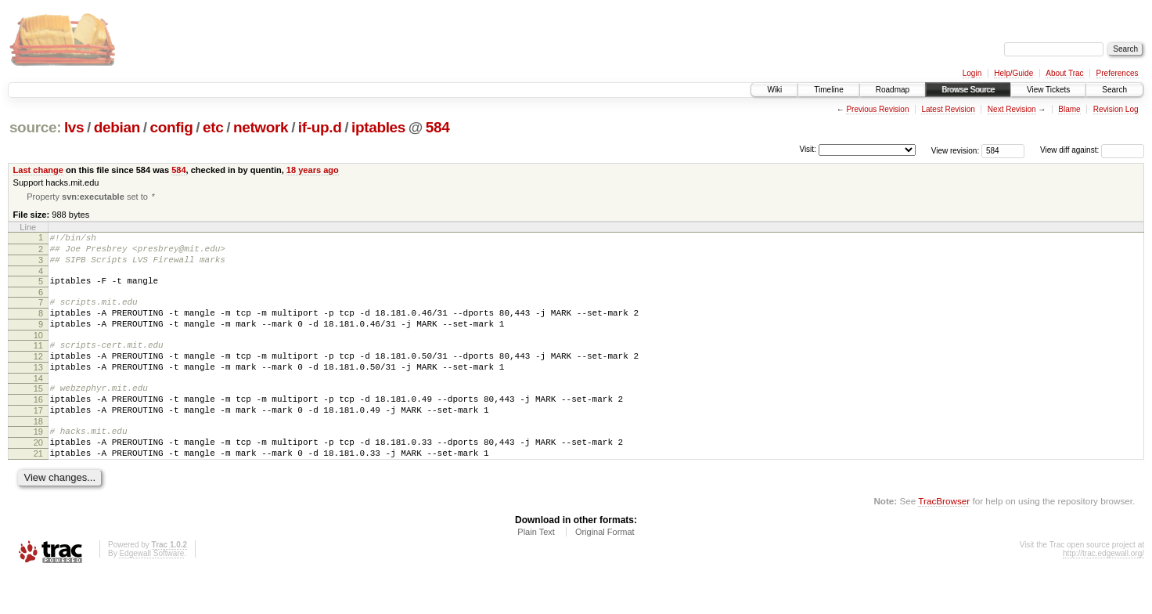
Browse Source (968, 89)
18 (38, 453)
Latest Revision (947, 109)
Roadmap (892, 89)
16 (38, 427)
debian (117, 127)
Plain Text (536, 571)
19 (38, 463)
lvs (74, 127)
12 (38, 376)
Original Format (605, 571)
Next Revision (1012, 109)
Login (972, 73)
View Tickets (1048, 89)
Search (1114, 89)
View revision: (955, 150)
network (260, 127)
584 (438, 127)
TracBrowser (944, 540)
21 (38, 490)
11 (38, 363)
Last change (38, 170)
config (171, 127)
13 (38, 390)
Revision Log (1116, 109)
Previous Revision (877, 109)
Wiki (774, 89)
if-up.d (320, 127)
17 (38, 440)
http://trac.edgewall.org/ (1103, 592)
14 (38, 403)
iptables (378, 127)
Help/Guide (1013, 73)
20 (38, 477)
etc (213, 127)
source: (35, 127)
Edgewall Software (151, 592)
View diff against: (1092, 150)
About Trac (1064, 73)
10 (38, 353)
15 (38, 413)
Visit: (807, 149)
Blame (1069, 109)
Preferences (1117, 73)
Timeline (828, 89)
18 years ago (312, 170)
